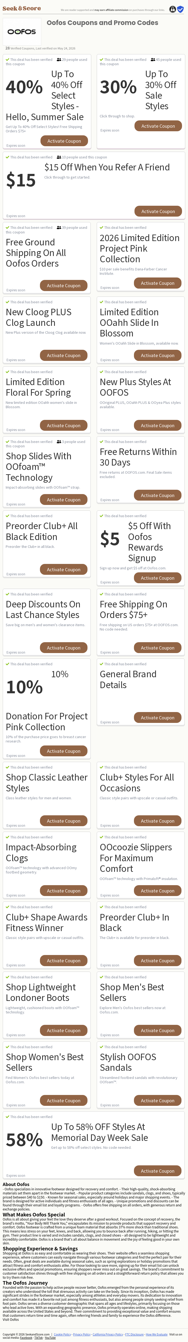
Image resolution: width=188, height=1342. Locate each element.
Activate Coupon (64, 141)
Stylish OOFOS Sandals (128, 1061)
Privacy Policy (81, 1334)
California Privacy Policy (108, 1334)
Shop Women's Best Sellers (45, 1061)
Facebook (26, 1337)
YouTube (50, 1337)
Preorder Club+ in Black (135, 922)
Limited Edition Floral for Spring (38, 386)
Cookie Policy (62, 1334)
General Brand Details (128, 678)
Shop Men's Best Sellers (132, 991)
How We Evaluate (157, 1334)
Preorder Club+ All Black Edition (41, 530)
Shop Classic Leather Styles (46, 782)
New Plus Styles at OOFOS (135, 386)
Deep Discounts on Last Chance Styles (43, 608)
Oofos (14, 1319)
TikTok (39, 1337)
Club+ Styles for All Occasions (137, 782)
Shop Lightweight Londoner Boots (41, 991)
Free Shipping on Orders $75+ (133, 608)
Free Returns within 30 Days (138, 456)
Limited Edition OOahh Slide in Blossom (129, 322)
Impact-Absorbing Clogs (41, 851)
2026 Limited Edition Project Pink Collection (140, 248)
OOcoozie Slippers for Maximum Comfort (136, 857)
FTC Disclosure (134, 1334)
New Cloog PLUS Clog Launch (38, 316)
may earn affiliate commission (111, 10)
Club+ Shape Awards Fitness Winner (46, 922)
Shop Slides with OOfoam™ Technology (38, 466)
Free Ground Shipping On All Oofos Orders (36, 252)
